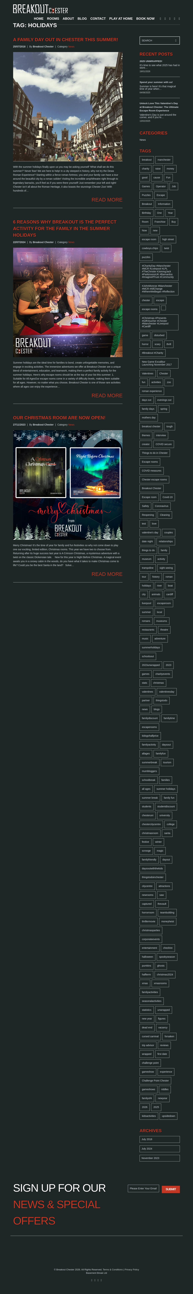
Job (174, 186)
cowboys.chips (150, 248)
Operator (161, 186)
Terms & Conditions (113, 1269)
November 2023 (150, 1158)
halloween (147, 956)
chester (146, 300)
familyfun (161, 753)
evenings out (164, 400)
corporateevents (151, 939)
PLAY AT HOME (121, 18)
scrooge (146, 850)
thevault (162, 903)
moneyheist (167, 921)
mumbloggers (149, 771)
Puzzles (146, 195)
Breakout (147, 204)
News (71, 46)
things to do (148, 550)
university (164, 815)
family (164, 550)
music (145, 638)
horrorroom (148, 912)
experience (166, 1071)
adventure (159, 638)
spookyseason (167, 956)
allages (146, 753)
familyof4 (147, 1098)
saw (161, 895)
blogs (157, 709)
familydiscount (150, 718)
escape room (149, 239)
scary (158, 344)
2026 (144, 1107)
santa (167, 833)
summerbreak (149, 762)
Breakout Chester (151, 488)
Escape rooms (150, 461)
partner (146, 700)
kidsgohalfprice (150, 735)
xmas (145, 983)
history (155, 576)
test (144, 523)
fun (143, 382)
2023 (168, 665)
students (146, 806)
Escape (161, 195)
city (144, 594)
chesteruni (147, 815)
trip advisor (148, 1045)
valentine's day (150, 532)
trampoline (147, 567)
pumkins (146, 965)
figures (161, 1018)
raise (158, 168)
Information (164, 204)
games (145, 673)
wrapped (146, 1054)
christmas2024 (165, 974)
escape (160, 300)
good (144, 177)
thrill (169, 344)
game (145, 335)
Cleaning (165, 514)
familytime (169, 718)
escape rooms (149, 309)
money (170, 168)
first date (162, 1054)
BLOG (82, 18)
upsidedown (168, 1116)
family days (148, 408)
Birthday (146, 212)
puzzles (146, 257)
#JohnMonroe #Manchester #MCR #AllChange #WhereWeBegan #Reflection (158, 288)
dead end (147, 1027)
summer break (150, 797)
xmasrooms (160, 983)
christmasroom (150, 833)
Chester (163, 373)
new (155, 230)
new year (147, 1018)
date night (147, 541)
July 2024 (147, 1148)
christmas (158, 682)
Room (145, 221)
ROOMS (53, 18)
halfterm (146, 974)
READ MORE (107, 199)
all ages (146, 788)
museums (161, 621)
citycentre (147, 886)
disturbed (159, 335)
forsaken (169, 1036)
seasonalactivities (151, 1001)
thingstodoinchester (152, 877)
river (159, 585)
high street (168, 239)
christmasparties (151, 930)
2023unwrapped (151, 665)
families (165, 780)
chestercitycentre (151, 824)
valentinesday (166, 691)
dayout (166, 859)
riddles (164, 1089)
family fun (169, 797)
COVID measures (151, 470)
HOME (39, 18)
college (171, 824)
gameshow (148, 1071)
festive (145, 841)
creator (146, 444)
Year (170, 212)
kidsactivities (149, 1116)
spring (163, 408)
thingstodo (161, 700)
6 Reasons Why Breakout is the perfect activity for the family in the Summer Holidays (65, 228)
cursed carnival (150, 1036)
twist (166, 248)
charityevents (162, 673)
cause (156, 177)
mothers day (149, 417)
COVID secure (164, 444)
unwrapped (163, 1009)
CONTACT (98, 18)
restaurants (148, 629)
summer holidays (165, 788)
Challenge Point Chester (155, 1080)
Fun (168, 177)
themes (146, 435)
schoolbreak (148, 780)
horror (145, 344)
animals (156, 594)
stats (144, 682)
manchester (164, 159)
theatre (164, 629)
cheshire (168, 947)
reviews (164, 1045)
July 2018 (147, 1139)
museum (146, 559)
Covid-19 (168, 497)
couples (168, 532)
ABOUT (68, 18)
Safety (145, 506)
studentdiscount (166, 806)
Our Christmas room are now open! (59, 417)
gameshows (148, 1089)
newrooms (147, 895)
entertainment (149, 947)
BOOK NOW (145, 18)
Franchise (160, 221)
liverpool (146, 603)
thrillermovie (148, 921)
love (154, 523)
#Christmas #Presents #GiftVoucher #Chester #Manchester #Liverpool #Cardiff (155, 322)
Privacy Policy (132, 1269)
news (145, 709)
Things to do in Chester (155, 452)
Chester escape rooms (154, 479)
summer (146, 612)
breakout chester (151, 426)
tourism (167, 762)
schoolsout (148, 656)
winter (158, 841)
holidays (146, 585)
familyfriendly (149, 859)
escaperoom (164, 603)
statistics (146, 1009)
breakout (146, 159)
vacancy (162, 1027)
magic (160, 850)
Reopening (148, 514)
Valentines (147, 373)
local (159, 612)
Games (146, 186)
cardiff (169, 594)
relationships (166, 541)
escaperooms (149, 727)
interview (161, 435)
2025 (156, 1107)
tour (144, 576)
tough (169, 426)
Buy (174, 221)
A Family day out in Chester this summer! (65, 39)
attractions (164, 886)
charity (145, 168)
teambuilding (167, 912)
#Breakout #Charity (152, 352)
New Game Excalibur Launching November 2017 (157, 363)
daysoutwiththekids (152, 868)
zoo (169, 382)
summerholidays (151, 647)
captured (146, 903)
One (159, 212)
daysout (166, 744)
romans (146, 621)
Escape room (149, 497)
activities (156, 382)
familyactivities (150, 992)
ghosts (160, 965)
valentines (147, 691)
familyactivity (149, 744)
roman (169, 576)
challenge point (150, 1062)
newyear (162, 1098)
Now (144, 230)
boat (170, 585)
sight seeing (166, 567)
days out (146, 400)
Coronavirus (161, 506)
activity (161, 559)
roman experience (152, 391)
